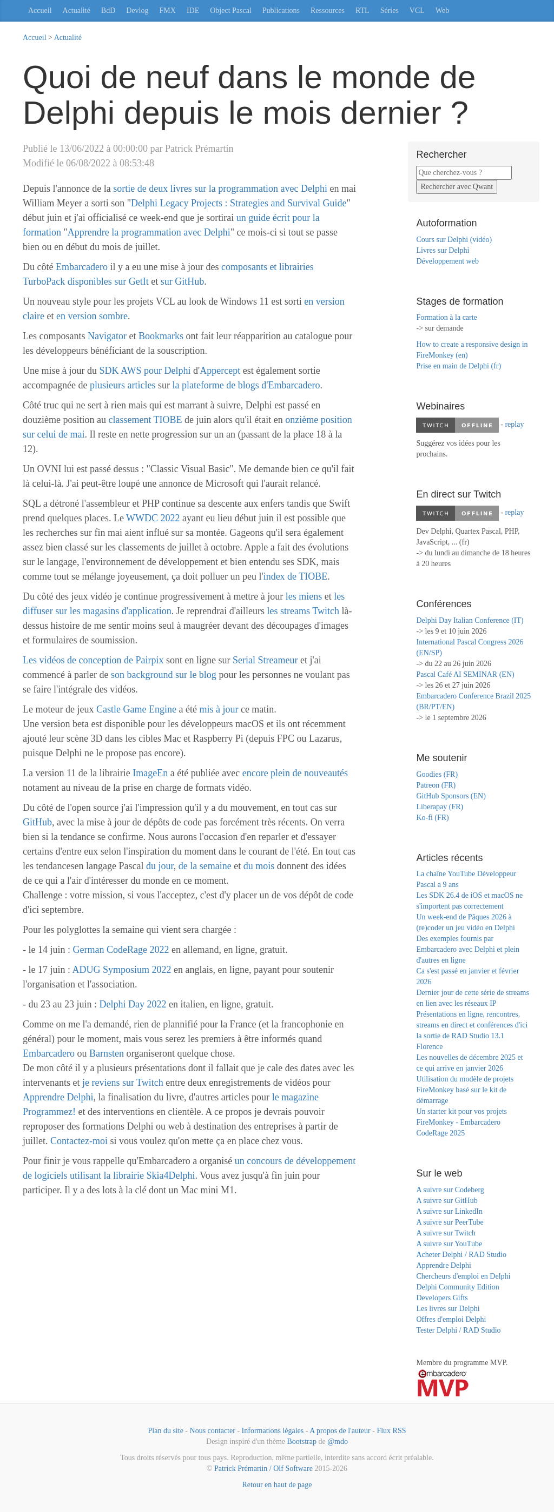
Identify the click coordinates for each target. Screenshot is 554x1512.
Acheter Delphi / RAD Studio (461, 1255)
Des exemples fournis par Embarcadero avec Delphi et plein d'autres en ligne (467, 949)
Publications (281, 10)
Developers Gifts (441, 1298)
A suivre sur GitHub (446, 1201)
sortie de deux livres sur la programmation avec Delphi (220, 188)
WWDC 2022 (153, 518)
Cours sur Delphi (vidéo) (454, 240)
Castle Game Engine (136, 709)
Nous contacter (212, 1431)
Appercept (220, 370)
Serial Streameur (265, 660)
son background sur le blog (163, 674)
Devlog (137, 10)
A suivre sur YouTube (449, 1244)
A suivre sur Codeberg (450, 1190)
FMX (168, 10)
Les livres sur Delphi (447, 1309)
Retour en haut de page (277, 1485)
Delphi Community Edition (457, 1287)
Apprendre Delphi (58, 1097)
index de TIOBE (295, 576)
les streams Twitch (303, 611)
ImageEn (150, 773)
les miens (304, 596)
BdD (108, 10)
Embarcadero (82, 266)
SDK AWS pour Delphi (144, 370)
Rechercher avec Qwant (456, 187)
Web (442, 10)
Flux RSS (391, 1431)
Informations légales (273, 1431)
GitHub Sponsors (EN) (450, 796)
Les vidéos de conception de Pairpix (93, 660)
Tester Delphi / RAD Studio (458, 1330)
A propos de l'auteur (340, 1431)
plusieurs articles (124, 385)
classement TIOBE (145, 419)
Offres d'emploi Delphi (451, 1319)
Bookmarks (160, 336)
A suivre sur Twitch (446, 1233)
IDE (193, 10)
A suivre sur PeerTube (449, 1222)
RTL (362, 10)
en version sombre (92, 316)
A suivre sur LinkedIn (449, 1211)
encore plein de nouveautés (295, 773)
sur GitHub (183, 281)
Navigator (107, 336)
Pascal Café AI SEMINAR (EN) (465, 674)
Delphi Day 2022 (133, 1004)
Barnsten (106, 1053)
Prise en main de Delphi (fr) (458, 366)
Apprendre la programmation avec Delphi (149, 232)
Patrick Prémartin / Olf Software (263, 1468)
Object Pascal (231, 10)
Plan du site (165, 1431)
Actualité (76, 10)
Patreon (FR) (436, 785)
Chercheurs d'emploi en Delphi (463, 1276)
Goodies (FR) (437, 774)
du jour (160, 866)
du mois (259, 866)
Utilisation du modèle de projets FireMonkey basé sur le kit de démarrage (464, 1090)
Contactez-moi (79, 1140)
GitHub (37, 822)
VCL (417, 10)
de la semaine (205, 866)
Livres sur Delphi (442, 250)
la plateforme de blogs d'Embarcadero (246, 385)
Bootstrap (301, 1441)
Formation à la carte (446, 317)
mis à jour (218, 709)
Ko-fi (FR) (432, 818)
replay (514, 424)
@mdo (337, 1441)
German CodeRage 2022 (121, 949)
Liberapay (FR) (439, 807)
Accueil (40, 10)
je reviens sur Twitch (122, 1082)
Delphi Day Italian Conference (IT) (469, 620)
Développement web (447, 261)
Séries (389, 10)
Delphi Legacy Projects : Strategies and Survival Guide (238, 203)
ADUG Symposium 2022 (122, 969)
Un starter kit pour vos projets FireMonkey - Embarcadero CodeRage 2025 (461, 1122)
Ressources (328, 10)
